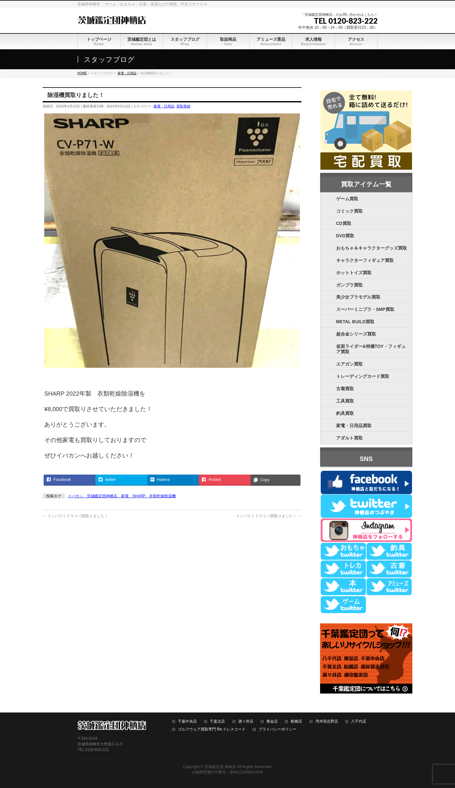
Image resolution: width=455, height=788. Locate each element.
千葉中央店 (187, 721)
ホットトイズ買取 (354, 272)
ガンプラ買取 (349, 285)
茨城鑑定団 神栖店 (220, 767)
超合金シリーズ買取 (356, 333)
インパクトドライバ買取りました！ (75, 516)
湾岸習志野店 (326, 721)
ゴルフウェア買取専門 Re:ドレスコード (212, 729)
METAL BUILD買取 (355, 321)
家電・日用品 (164, 106)
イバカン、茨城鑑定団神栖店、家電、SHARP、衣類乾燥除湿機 (122, 496)
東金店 (272, 721)
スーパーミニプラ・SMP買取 (365, 309)
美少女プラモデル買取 (358, 297)
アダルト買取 (349, 437)
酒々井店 (245, 721)
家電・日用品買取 (354, 425)
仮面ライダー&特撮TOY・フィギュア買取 (371, 349)
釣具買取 (345, 413)
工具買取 (345, 400)
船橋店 (296, 721)
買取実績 (183, 106)
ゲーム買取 (347, 198)
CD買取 (343, 223)
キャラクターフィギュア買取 (365, 260)
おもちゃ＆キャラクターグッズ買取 (371, 248)
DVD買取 (345, 235)
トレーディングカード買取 (362, 376)
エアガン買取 (349, 364)
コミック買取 (349, 211)
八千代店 (358, 721)
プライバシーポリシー (277, 729)
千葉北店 (217, 721)
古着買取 (345, 388)
